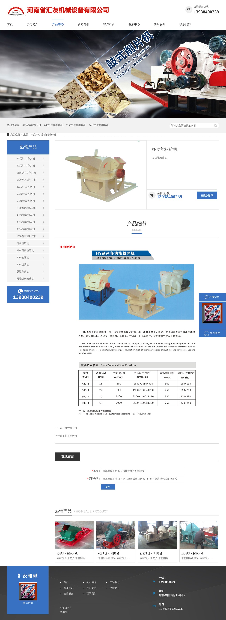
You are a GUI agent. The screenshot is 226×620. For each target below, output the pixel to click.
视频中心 (134, 24)
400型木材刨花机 (26, 215)
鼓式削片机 (71, 428)
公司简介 (32, 24)
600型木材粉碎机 (26, 201)
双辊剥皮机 (23, 271)
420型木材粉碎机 (26, 187)
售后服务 (159, 24)
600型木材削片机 (53, 125)
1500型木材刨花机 (26, 236)
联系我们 (185, 24)
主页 (25, 134)
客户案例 (108, 24)
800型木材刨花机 (26, 222)
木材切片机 (23, 264)
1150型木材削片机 (76, 125)
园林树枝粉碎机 (25, 250)
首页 (10, 24)
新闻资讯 (83, 24)
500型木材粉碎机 (26, 194)
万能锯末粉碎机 (25, 278)
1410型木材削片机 (99, 125)
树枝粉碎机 (23, 243)
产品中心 (58, 24)
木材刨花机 (23, 257)
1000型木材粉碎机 (26, 208)
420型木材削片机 (32, 125)
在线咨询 (207, 195)
